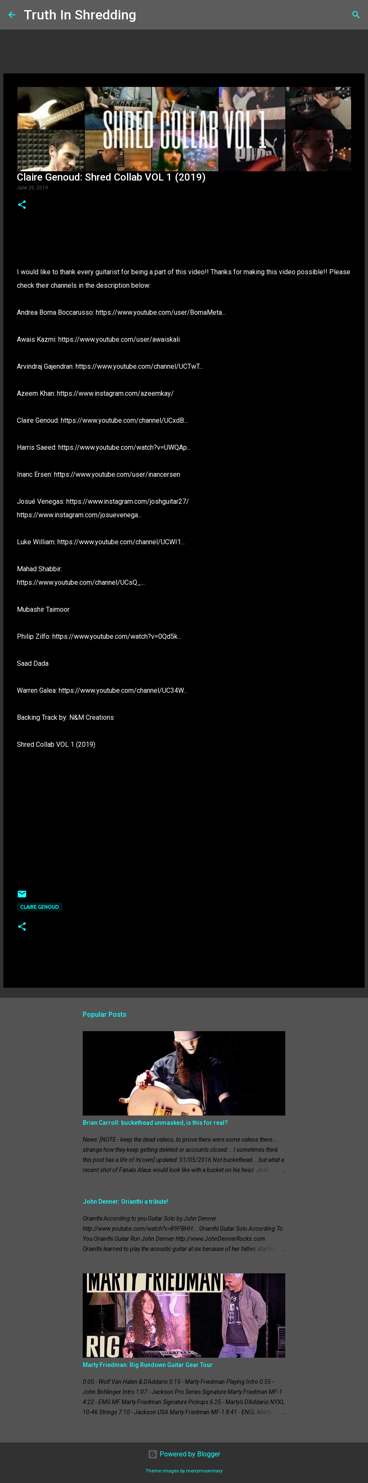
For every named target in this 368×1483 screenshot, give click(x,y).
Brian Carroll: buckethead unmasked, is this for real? (155, 1122)
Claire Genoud (39, 907)
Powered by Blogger (184, 1454)
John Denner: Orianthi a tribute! (125, 1201)
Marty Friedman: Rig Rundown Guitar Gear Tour (148, 1364)
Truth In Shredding (80, 15)
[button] (22, 205)
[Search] (148, 15)
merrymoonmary (204, 1471)
